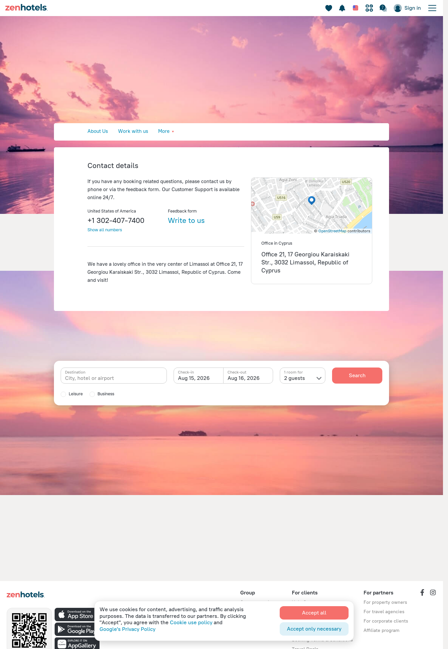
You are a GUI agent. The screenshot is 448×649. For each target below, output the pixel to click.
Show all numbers (104, 229)
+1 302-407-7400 (115, 220)
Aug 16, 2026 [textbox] (244, 378)
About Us (97, 131)
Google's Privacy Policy (127, 629)
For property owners (385, 602)
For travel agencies (384, 612)
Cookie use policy (191, 622)
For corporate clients (386, 621)
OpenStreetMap (332, 231)
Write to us (186, 220)
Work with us (133, 131)
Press (194, 131)
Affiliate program (381, 630)
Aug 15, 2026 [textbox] (194, 378)
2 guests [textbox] (294, 378)
